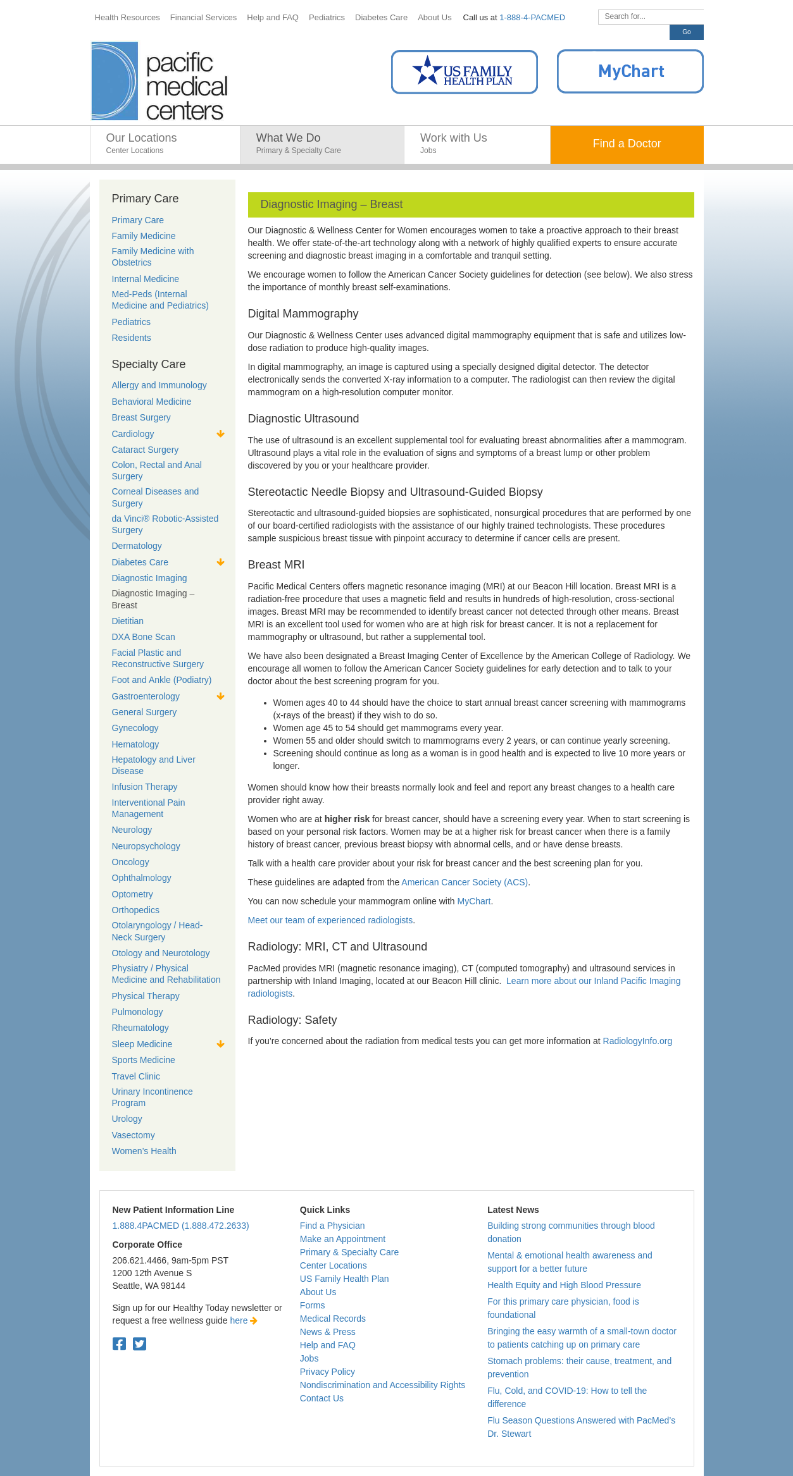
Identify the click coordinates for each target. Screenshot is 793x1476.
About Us (318, 1292)
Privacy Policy (327, 1372)
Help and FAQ (328, 1345)
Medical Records (333, 1318)
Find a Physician (332, 1226)
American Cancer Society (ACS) (464, 882)
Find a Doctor (627, 143)
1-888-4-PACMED (532, 17)
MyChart (474, 901)
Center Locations (333, 1265)
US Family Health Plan (344, 1279)
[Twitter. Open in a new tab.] (139, 1344)
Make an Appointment (342, 1239)
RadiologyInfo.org (638, 1041)
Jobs (309, 1358)
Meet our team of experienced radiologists (330, 920)
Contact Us (322, 1398)
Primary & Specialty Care (349, 1252)
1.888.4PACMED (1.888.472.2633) (181, 1226)
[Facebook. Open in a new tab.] (119, 1344)
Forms (312, 1305)
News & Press (328, 1332)
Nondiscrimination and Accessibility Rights (382, 1385)
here (244, 1320)
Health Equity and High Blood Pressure (564, 1285)
